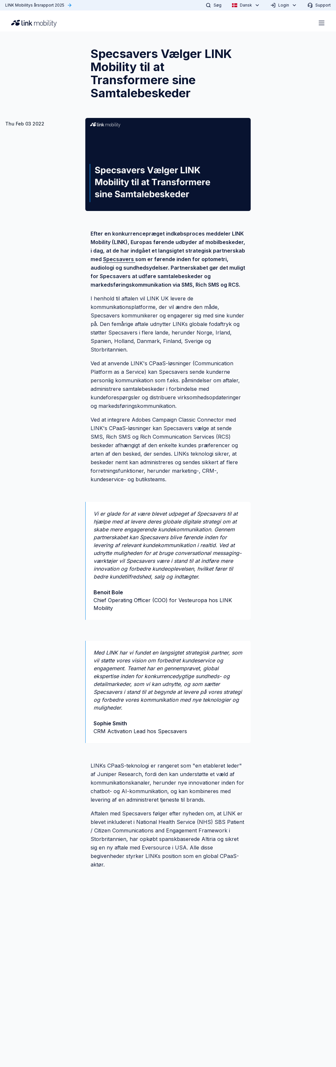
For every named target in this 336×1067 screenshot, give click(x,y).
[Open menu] (322, 23)
